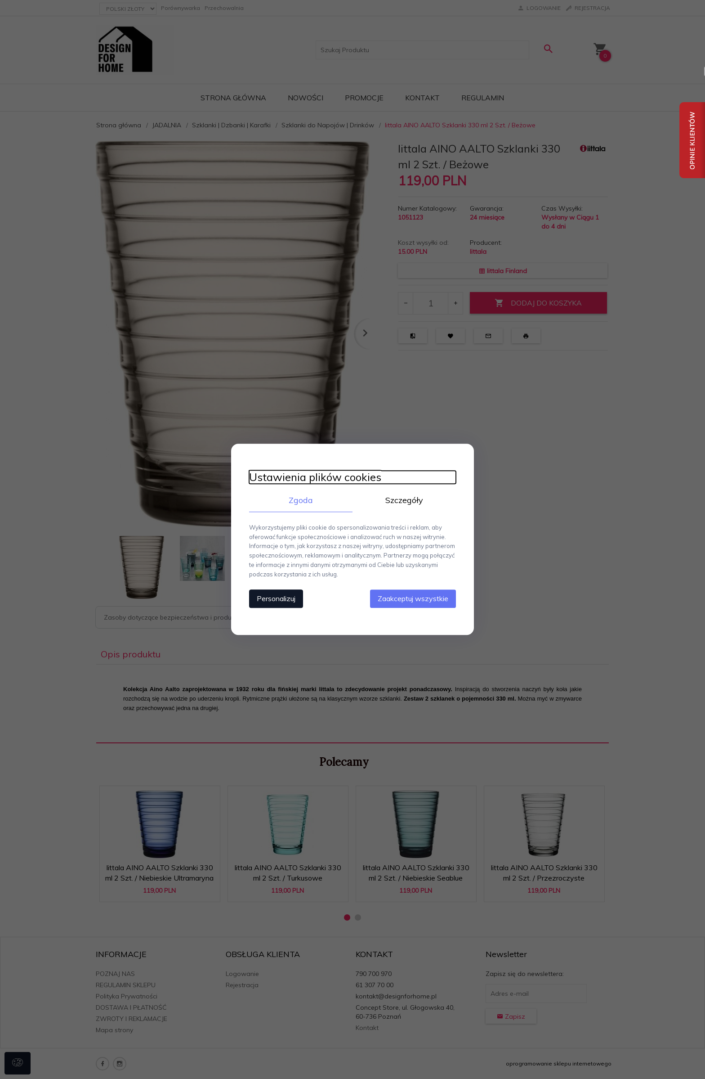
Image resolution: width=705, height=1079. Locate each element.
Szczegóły (404, 500)
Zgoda (301, 500)
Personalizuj (276, 598)
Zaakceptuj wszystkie (413, 598)
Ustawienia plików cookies (315, 477)
